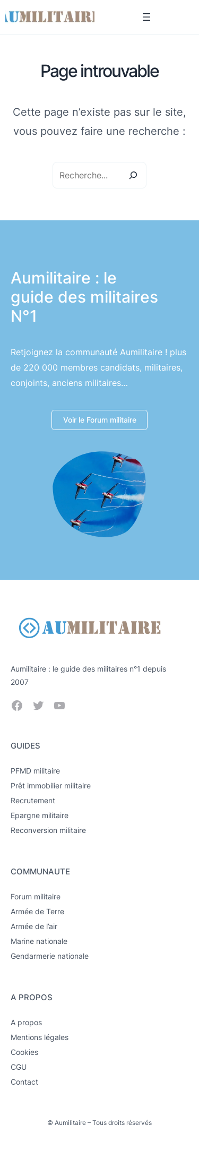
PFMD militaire (35, 770)
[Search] (133, 175)
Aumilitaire (70, 1123)
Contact (24, 1081)
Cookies (24, 1051)
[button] (99, 420)
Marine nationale (39, 941)
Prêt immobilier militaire (51, 785)
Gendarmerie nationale (50, 955)
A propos (26, 1022)
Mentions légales (39, 1037)
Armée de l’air (34, 926)
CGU (19, 1066)
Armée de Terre (37, 911)
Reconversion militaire (48, 830)
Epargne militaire (39, 815)
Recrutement (33, 800)
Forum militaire (35, 896)
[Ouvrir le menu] (146, 17)
